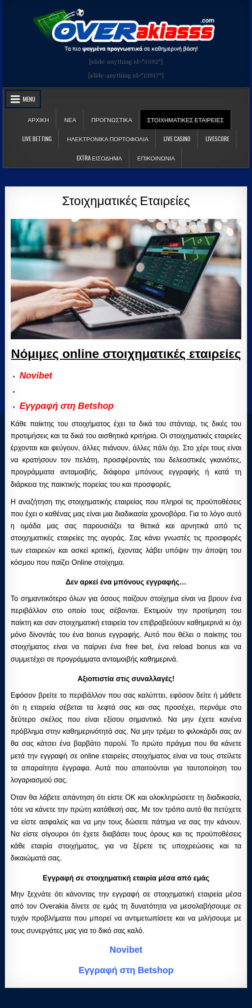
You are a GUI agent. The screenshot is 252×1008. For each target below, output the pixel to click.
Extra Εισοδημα (99, 157)
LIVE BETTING (37, 138)
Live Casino (177, 138)
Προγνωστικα (111, 119)
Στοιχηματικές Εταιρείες (126, 199)
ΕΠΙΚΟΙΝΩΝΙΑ (156, 157)
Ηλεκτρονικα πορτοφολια (108, 138)
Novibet (36, 375)
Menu (29, 99)
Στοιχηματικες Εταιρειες (185, 119)
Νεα (70, 119)
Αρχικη (38, 119)
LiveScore (217, 138)
